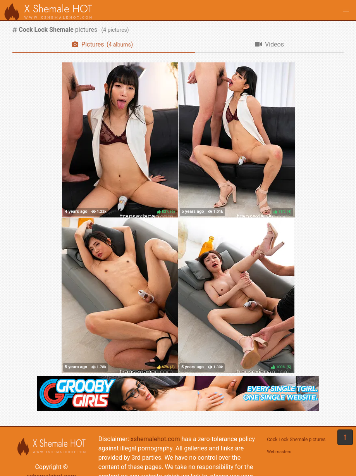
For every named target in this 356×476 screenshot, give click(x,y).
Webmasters (279, 451)
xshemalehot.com (155, 439)
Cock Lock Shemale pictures (296, 439)
